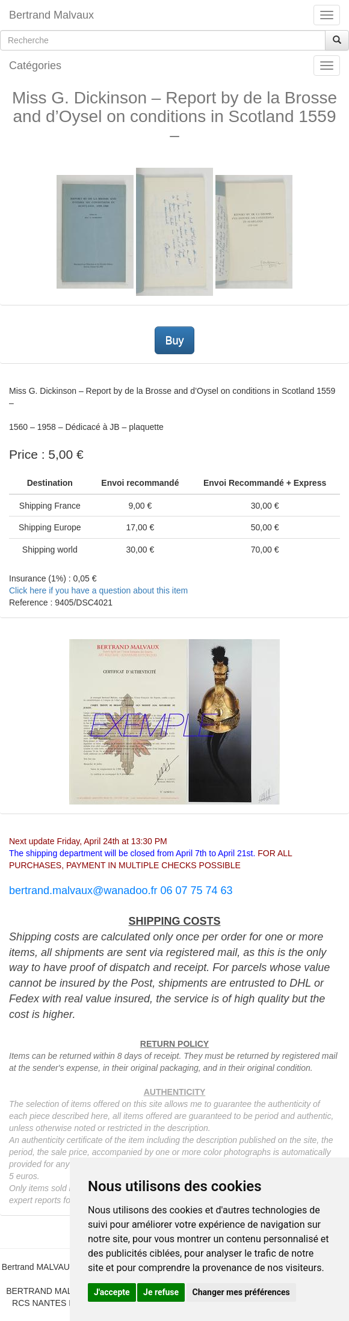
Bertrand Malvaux (51, 15)
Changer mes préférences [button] (241, 1292)
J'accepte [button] (112, 1292)
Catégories (35, 66)
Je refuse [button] (161, 1292)
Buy (174, 340)
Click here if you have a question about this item (98, 590)
